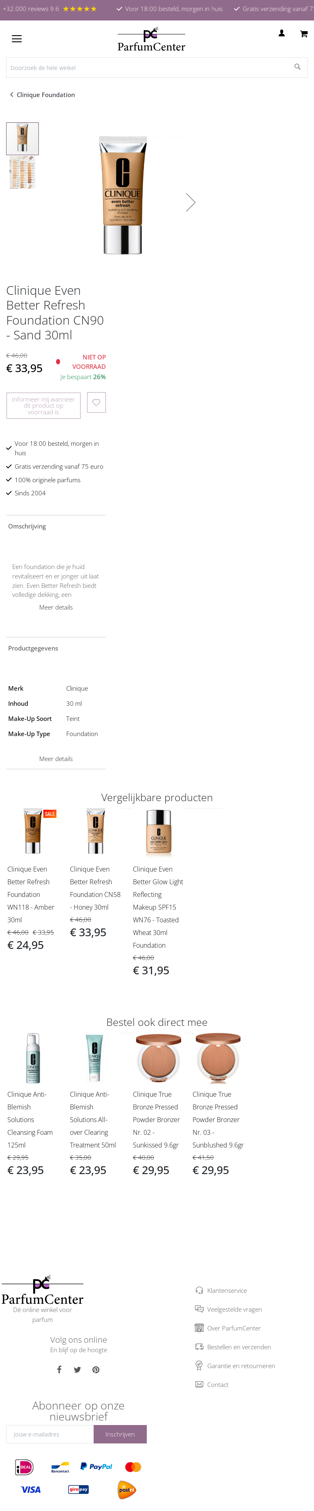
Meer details (56, 607)
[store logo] (151, 39)
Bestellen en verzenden (239, 1347)
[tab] (56, 525)
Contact (218, 1384)
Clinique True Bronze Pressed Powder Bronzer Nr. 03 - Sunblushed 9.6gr (218, 1120)
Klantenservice (227, 1290)
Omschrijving (27, 526)
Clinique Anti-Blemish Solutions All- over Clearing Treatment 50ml (93, 1120)
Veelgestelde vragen (234, 1309)
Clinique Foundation (46, 94)
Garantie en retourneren (241, 1366)
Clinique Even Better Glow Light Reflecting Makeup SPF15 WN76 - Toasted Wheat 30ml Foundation (158, 907)
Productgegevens (33, 648)
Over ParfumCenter (234, 1328)
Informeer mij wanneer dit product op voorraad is (43, 405)
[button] (191, 202)
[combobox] (157, 67)
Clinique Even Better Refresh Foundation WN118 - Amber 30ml (30, 894)
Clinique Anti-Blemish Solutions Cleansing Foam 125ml (30, 1120)
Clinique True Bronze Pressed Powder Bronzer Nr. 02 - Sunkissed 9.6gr (156, 1120)
